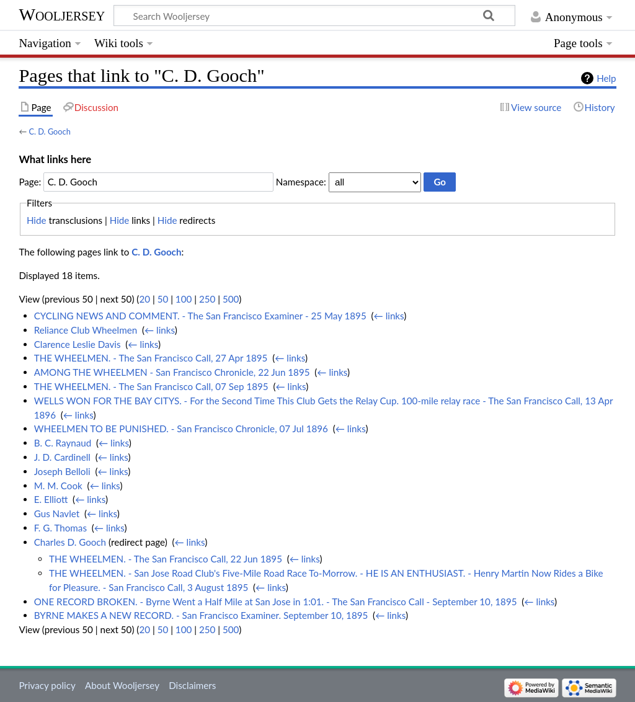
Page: (30, 181)
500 (231, 298)
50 (163, 298)
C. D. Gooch (49, 131)
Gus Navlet (56, 513)
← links (389, 315)
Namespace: (301, 181)
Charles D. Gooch (70, 542)
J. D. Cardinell (62, 457)
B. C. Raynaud (63, 442)
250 (207, 298)
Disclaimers (192, 685)
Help (606, 78)
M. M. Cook (58, 485)
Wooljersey (62, 14)
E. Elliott (51, 499)
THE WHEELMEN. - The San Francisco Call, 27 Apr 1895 (151, 357)
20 (144, 298)
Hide (37, 220)
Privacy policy (47, 685)
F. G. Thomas (60, 527)
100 (183, 298)
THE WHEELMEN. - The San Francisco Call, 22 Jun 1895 (165, 558)
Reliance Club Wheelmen (85, 329)
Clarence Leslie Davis (77, 344)
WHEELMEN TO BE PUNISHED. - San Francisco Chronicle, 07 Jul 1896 (181, 428)
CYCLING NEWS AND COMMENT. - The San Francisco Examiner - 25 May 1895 (200, 315)
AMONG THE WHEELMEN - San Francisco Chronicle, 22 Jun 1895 (172, 372)
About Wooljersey (122, 685)
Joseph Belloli (62, 471)
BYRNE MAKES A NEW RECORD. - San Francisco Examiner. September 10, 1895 (201, 615)
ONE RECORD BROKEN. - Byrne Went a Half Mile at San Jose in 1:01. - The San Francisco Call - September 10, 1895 (275, 601)
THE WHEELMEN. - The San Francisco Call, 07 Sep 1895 (151, 386)
